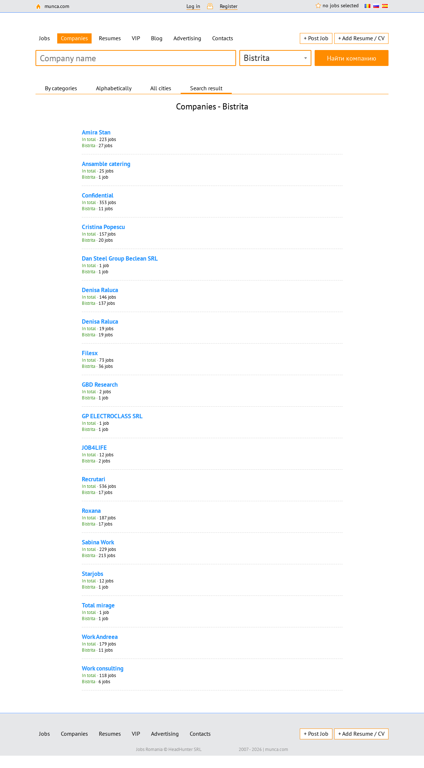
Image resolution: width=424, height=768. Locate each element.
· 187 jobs (99, 518)
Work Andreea (100, 637)
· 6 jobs (96, 681)
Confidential (97, 195)
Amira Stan (96, 132)
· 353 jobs (99, 202)
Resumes (110, 38)
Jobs (44, 38)
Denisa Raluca (100, 290)
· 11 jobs (97, 209)
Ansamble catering (106, 164)
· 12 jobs (97, 455)
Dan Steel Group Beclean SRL (120, 258)
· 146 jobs (99, 297)
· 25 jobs (97, 171)
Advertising (187, 38)
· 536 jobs (99, 486)
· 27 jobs (97, 145)
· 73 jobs (97, 360)
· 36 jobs (97, 366)
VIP (136, 38)
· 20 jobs (97, 240)
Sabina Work (98, 542)
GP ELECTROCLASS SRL (112, 416)
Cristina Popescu (103, 227)
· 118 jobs (99, 675)
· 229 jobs (99, 549)
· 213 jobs (98, 555)
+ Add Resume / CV (361, 38)
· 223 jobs (99, 139)
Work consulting (102, 668)
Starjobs (92, 574)
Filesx (90, 353)
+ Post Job (316, 38)
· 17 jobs (97, 492)
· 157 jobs (99, 234)
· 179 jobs (99, 644)
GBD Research (100, 385)
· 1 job (95, 177)
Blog (157, 38)
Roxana (91, 511)
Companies (74, 733)
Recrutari (93, 479)
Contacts (222, 38)
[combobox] (275, 58)
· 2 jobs (96, 392)
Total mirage (98, 605)
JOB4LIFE (94, 448)
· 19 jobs (97, 328)
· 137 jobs (98, 303)
